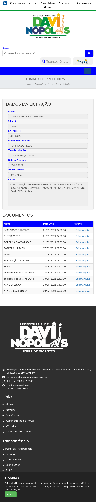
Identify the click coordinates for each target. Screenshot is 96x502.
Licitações (55, 84)
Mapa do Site (66, 3)
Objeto (11, 179)
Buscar (48, 51)
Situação (12, 121)
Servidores (10, 453)
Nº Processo (14, 130)
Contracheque (12, 459)
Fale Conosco (11, 415)
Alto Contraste (17, 3)
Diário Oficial (11, 464)
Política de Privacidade (17, 431)
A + (30, 3)
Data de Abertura (17, 159)
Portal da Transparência (17, 448)
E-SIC (7, 470)
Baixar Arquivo (83, 230)
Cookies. (12, 478)
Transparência (55, 61)
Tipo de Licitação (17, 150)
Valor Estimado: (16, 169)
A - (36, 3)
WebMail (9, 425)
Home (28, 84)
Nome (11, 111)
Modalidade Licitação (19, 140)
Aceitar (10, 494)
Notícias (8, 409)
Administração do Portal (18, 420)
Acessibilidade (48, 3)
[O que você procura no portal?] (89, 53)
